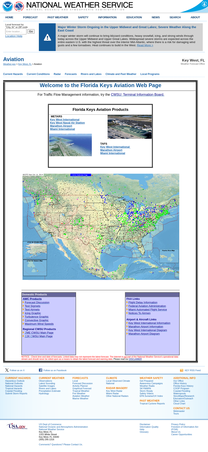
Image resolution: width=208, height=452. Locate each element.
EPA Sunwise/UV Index (151, 396)
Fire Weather (78, 393)
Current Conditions (38, 74)
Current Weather (52, 378)
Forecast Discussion (82, 383)
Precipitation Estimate (50, 391)
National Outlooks (14, 383)
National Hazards (13, 386)
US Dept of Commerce (50, 424)
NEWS (156, 17)
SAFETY (83, 17)
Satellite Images (47, 386)
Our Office (178, 381)
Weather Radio (147, 386)
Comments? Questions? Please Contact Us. (61, 444)
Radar (57, 74)
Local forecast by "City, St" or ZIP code (16, 25)
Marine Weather (80, 398)
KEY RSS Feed (190, 370)
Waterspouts (179, 393)
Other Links (179, 401)
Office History (180, 383)
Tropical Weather (81, 391)
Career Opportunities (181, 434)
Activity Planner (80, 386)
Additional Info (184, 378)
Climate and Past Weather (120, 74)
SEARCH (175, 17)
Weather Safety (151, 378)
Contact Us (181, 408)
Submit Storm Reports (16, 393)
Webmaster (179, 411)
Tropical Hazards (13, 388)
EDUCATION (134, 17)
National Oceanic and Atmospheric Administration (63, 427)
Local (75, 381)
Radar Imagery (117, 388)
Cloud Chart (179, 403)
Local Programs (149, 74)
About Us (175, 432)
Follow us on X (15, 370)
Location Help (13, 36)
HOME (9, 17)
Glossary (144, 432)
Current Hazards (13, 74)
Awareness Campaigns (151, 383)
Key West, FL (25, 64)
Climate (111, 378)
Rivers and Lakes (91, 74)
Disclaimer (145, 424)
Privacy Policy (178, 424)
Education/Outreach (183, 398)
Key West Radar (114, 391)
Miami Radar (112, 393)
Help (142, 429)
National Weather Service (51, 429)
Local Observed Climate (118, 381)
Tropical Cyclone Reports (152, 403)
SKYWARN (145, 388)
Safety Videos (147, 393)
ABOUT (195, 17)
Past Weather (149, 400)
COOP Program (181, 388)
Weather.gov (9, 64)
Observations (45, 381)
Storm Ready (146, 391)
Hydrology (44, 393)
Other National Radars (117, 396)
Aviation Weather (81, 396)
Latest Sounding (47, 383)
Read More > (145, 45)
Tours (176, 413)
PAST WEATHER (57, 17)
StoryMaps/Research (183, 396)
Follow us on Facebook (53, 370)
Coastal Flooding (13, 391)
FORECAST (30, 17)
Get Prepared (146, 381)
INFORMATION (107, 17)
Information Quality (149, 427)
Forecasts (71, 74)
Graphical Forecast (81, 388)
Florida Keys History (183, 386)
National (110, 383)
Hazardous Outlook (14, 381)
